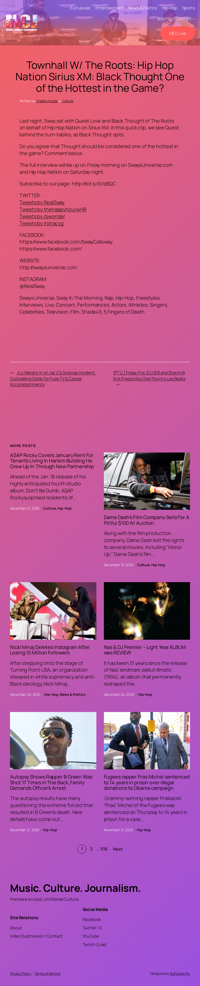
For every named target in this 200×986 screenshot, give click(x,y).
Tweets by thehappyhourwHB (52, 209)
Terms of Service (47, 973)
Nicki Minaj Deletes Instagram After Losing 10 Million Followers (50, 650)
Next (118, 849)
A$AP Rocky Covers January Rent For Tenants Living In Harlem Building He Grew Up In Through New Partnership (52, 460)
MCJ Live (177, 33)
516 (104, 849)
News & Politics (73, 694)
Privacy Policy (20, 973)
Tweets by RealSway (42, 202)
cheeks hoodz (47, 100)
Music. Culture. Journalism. (75, 888)
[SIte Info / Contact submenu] (194, 18)
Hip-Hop (64, 508)
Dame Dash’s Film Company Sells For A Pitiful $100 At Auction (146, 520)
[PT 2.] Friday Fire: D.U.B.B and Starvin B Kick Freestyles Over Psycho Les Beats (149, 375)
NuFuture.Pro (180, 973)
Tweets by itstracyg (41, 223)
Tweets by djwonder (42, 216)
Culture (67, 100)
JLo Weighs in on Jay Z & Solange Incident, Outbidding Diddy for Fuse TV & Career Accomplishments (53, 378)
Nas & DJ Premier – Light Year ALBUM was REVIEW (145, 650)
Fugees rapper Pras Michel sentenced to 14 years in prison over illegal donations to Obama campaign (147, 782)
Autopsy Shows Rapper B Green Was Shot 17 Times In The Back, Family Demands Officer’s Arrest (51, 782)
